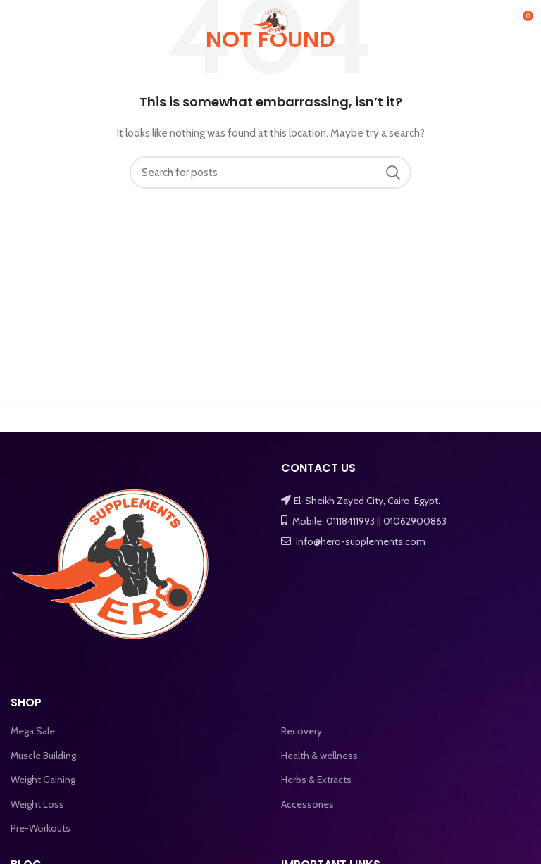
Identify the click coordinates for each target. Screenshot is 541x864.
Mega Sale (33, 731)
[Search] (270, 172)
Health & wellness (319, 755)
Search (392, 172)
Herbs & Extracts (316, 779)
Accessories (307, 804)
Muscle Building (43, 755)
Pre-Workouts (40, 828)
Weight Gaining (43, 779)
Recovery (301, 731)
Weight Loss (37, 804)
